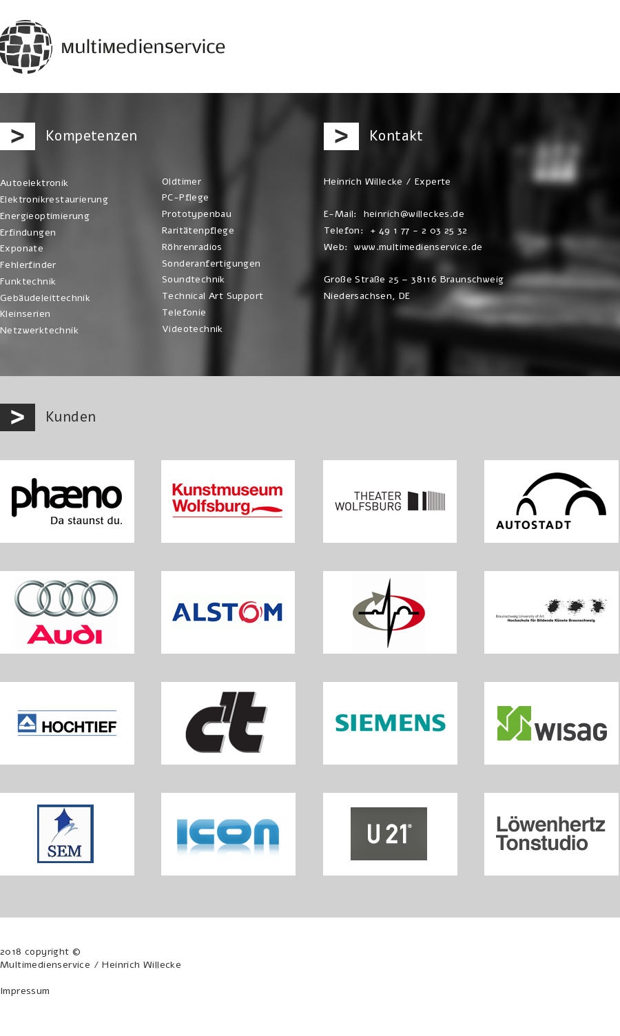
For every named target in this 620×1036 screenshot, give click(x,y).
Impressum (25, 990)
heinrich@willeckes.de (414, 213)
